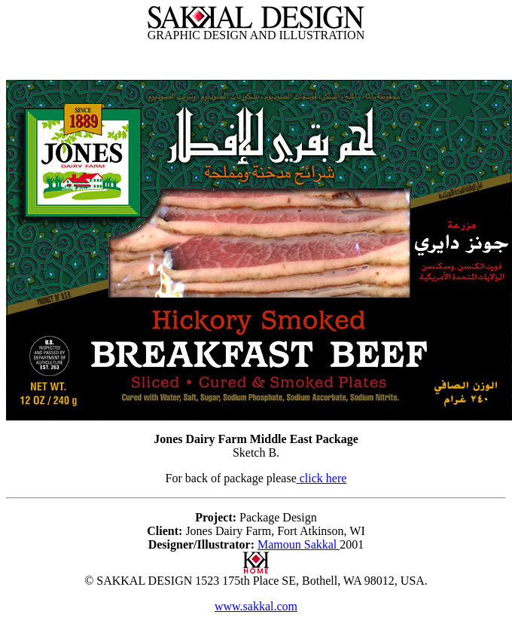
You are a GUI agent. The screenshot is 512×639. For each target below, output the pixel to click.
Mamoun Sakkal (299, 544)
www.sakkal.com (256, 606)
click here (322, 478)
